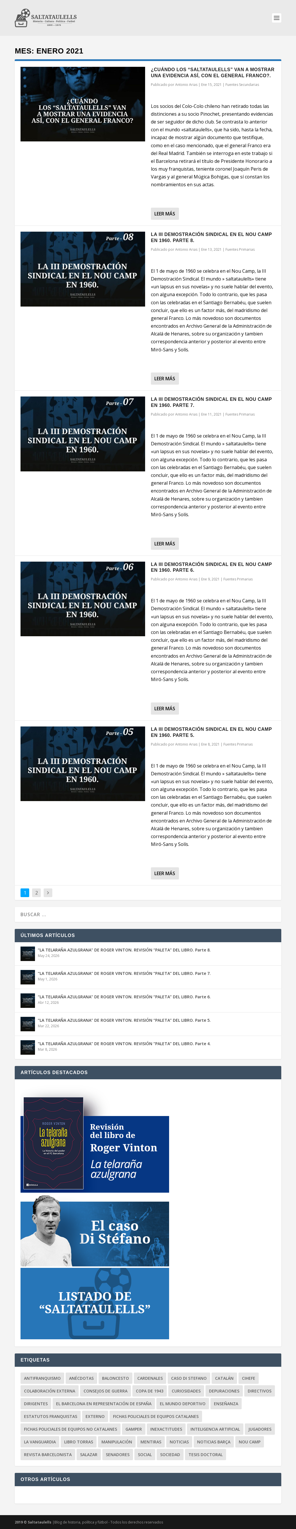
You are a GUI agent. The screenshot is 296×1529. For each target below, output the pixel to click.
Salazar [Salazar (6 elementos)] (88, 1454)
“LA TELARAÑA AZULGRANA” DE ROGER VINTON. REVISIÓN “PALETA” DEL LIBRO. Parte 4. (124, 1043)
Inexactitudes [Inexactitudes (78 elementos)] (166, 1429)
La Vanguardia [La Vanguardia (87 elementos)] (40, 1442)
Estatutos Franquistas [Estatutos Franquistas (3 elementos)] (50, 1416)
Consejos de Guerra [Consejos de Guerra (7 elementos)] (105, 1391)
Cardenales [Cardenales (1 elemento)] (150, 1378)
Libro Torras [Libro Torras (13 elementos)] (78, 1442)
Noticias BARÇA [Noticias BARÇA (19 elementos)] (213, 1442)
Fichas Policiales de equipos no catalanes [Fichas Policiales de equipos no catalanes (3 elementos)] (70, 1429)
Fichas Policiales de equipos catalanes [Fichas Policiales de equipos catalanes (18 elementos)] (156, 1416)
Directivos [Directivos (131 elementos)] (259, 1391)
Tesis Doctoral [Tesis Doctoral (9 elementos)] (205, 1454)
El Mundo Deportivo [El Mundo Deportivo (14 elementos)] (183, 1403)
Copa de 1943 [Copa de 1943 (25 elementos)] (149, 1391)
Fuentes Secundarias (242, 84)
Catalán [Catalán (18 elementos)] (224, 1378)
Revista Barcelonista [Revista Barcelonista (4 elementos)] (48, 1454)
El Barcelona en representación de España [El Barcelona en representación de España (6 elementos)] (103, 1403)
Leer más (164, 214)
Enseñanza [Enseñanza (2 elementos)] (226, 1403)
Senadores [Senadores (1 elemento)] (118, 1454)
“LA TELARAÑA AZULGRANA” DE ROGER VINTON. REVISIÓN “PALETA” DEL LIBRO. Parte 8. (124, 950)
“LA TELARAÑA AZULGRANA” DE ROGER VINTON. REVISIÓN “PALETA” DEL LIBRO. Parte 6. (124, 996)
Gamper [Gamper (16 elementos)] (133, 1429)
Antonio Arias (186, 84)
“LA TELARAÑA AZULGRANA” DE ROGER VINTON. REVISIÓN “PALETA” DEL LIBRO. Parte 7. (124, 973)
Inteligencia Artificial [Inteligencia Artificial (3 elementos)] (215, 1429)
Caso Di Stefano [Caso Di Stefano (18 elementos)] (189, 1378)
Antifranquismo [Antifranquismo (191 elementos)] (42, 1378)
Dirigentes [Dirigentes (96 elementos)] (36, 1403)
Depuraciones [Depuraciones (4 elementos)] (224, 1391)
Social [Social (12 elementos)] (145, 1454)
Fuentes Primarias (240, 249)
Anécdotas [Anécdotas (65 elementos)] (81, 1378)
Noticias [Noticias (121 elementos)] (179, 1442)
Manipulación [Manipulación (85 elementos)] (116, 1442)
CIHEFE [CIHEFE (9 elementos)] (248, 1378)
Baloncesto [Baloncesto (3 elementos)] (115, 1378)
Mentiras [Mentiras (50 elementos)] (150, 1442)
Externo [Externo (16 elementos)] (95, 1416)
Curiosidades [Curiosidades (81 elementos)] (186, 1391)
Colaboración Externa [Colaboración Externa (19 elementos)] (49, 1391)
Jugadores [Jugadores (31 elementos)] (259, 1429)
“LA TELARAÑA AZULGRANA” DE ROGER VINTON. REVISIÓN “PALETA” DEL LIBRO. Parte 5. (124, 1020)
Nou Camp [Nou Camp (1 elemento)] (249, 1442)
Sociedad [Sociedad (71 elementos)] (170, 1454)
